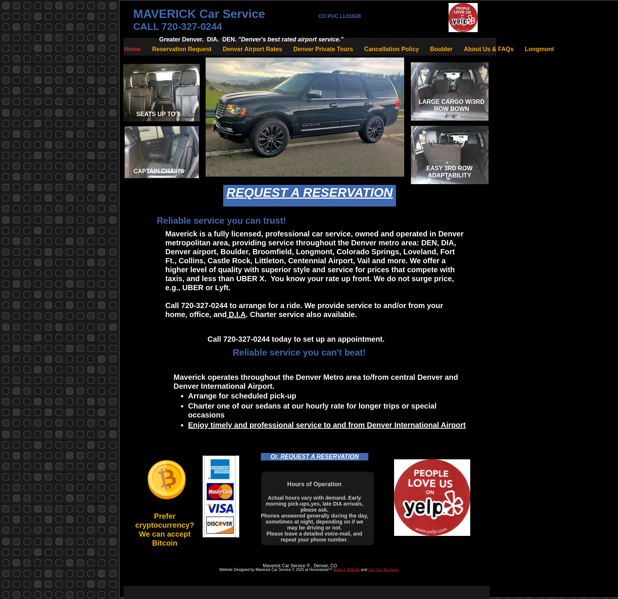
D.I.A (236, 314)
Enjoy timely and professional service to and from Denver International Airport (327, 425)
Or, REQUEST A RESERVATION (315, 456)
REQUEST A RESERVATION (310, 192)
